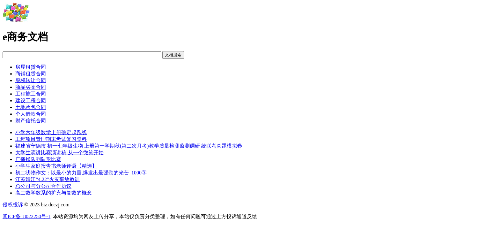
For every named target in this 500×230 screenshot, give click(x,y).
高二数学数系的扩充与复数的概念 (53, 192)
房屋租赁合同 (30, 67)
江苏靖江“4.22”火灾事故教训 (47, 179)
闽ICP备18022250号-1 (26, 216)
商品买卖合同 (30, 87)
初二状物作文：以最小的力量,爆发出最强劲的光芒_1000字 (81, 172)
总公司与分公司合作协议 (43, 186)
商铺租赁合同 (30, 73)
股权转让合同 (30, 80)
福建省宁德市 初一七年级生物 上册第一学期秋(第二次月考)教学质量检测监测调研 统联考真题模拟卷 (128, 146)
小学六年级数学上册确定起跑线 (51, 132)
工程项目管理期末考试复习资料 (51, 139)
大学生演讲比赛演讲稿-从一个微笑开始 (59, 152)
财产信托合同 (30, 120)
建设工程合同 (30, 100)
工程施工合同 (30, 93)
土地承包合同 (30, 107)
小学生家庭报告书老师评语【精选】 (56, 166)
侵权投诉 (13, 204)
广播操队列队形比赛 (38, 159)
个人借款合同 (30, 114)
